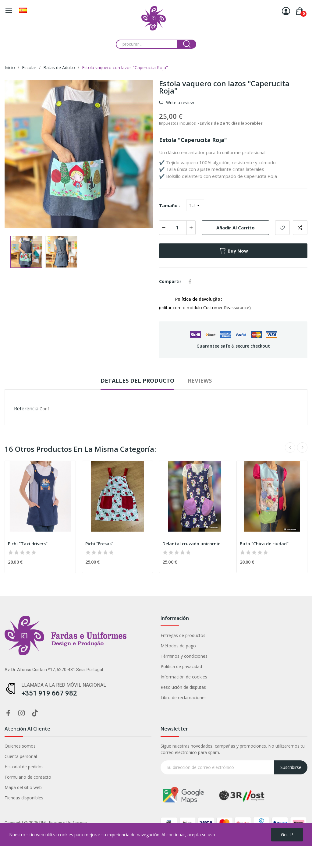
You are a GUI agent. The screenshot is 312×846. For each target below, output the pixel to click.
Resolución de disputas (183, 687)
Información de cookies (184, 677)
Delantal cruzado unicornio (191, 544)
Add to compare (300, 228)
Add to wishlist (282, 228)
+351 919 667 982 (49, 693)
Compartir (190, 281)
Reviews (200, 380)
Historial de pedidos (24, 767)
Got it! (287, 834)
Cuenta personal (21, 756)
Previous (290, 447)
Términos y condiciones (184, 656)
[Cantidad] (177, 227)
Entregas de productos (183, 635)
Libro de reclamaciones (184, 697)
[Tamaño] (195, 205)
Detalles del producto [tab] (137, 380)
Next (302, 447)
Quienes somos (20, 746)
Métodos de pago (178, 646)
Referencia (26, 408)
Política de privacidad (181, 666)
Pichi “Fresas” (99, 544)
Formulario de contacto (28, 777)
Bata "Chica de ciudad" (264, 544)
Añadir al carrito (235, 228)
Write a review (179, 103)
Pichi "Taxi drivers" (28, 544)
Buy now (233, 250)
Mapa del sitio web (23, 787)
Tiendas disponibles (24, 798)
